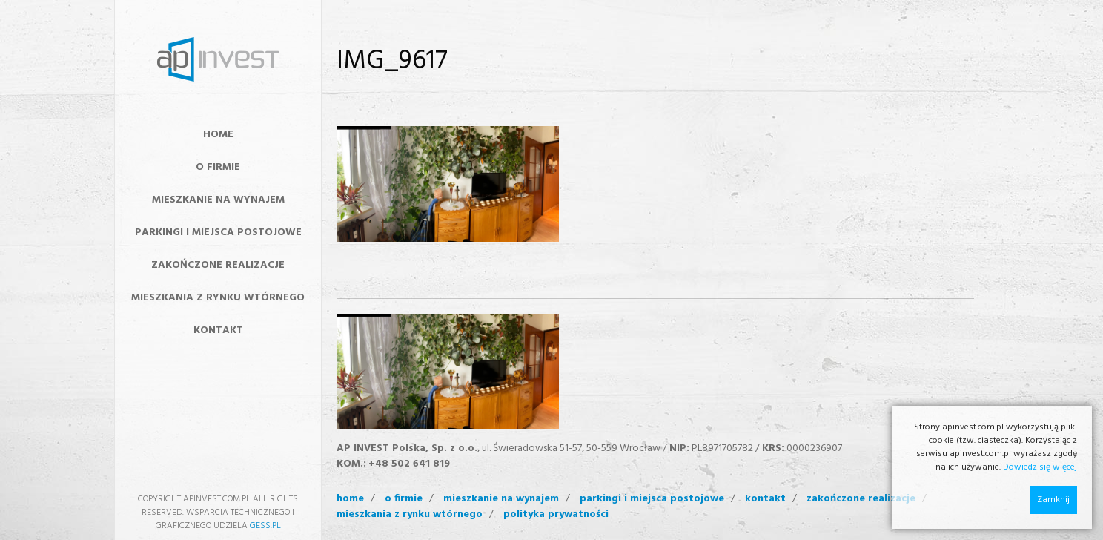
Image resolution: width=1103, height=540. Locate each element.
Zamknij (1053, 500)
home (350, 499)
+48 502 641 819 (409, 463)
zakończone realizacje (860, 499)
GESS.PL (265, 525)
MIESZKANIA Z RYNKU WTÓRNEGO (218, 297)
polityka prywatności (556, 515)
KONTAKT (218, 330)
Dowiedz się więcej (1040, 467)
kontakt (765, 499)
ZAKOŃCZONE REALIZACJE (218, 265)
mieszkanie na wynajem (501, 499)
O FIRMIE (218, 167)
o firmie (404, 499)
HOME (218, 134)
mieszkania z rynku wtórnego (410, 515)
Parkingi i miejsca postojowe (218, 232)
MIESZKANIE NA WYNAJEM (218, 199)
